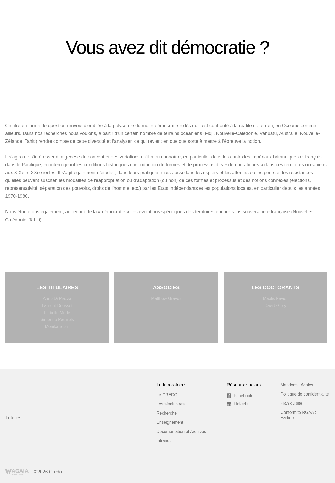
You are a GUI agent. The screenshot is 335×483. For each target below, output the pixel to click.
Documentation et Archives (181, 431)
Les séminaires (171, 404)
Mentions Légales (297, 385)
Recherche (167, 413)
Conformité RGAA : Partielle (298, 415)
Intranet (164, 440)
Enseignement (170, 422)
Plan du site (291, 403)
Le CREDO (167, 395)
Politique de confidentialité (305, 394)
